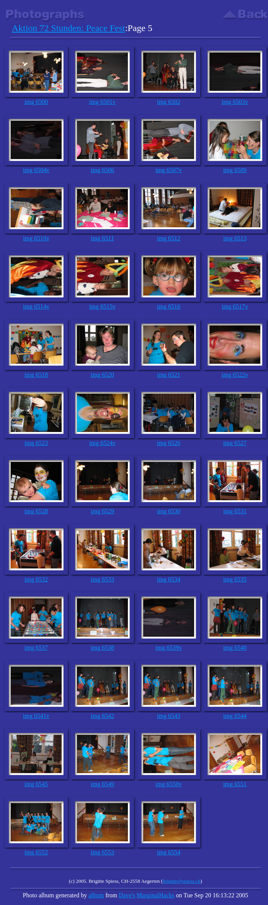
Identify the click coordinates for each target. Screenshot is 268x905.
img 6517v (235, 306)
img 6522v (235, 374)
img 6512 (168, 238)
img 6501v (102, 102)
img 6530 (168, 511)
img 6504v (36, 170)
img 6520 (102, 374)
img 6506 (102, 170)
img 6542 (102, 716)
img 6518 (36, 374)
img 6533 (102, 579)
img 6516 (168, 306)
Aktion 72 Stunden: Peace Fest (68, 28)
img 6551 (235, 784)
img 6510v (36, 238)
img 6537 (36, 647)
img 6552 (36, 852)
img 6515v (102, 306)
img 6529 (102, 511)
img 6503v (235, 102)
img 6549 (102, 784)
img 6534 (168, 579)
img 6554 (168, 852)
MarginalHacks (155, 895)
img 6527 (235, 443)
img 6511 (102, 238)
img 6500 (36, 102)
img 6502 (168, 102)
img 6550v (168, 784)
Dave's (127, 895)
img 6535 (235, 579)
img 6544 (235, 716)
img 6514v (36, 306)
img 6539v (168, 647)
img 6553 (102, 852)
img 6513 (235, 238)
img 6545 (36, 784)
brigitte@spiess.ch (182, 881)
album (96, 895)
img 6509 (235, 170)
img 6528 (36, 511)
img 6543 (168, 716)
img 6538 (102, 647)
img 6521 (168, 374)
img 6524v (102, 443)
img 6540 (235, 647)
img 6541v (36, 716)
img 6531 (235, 511)
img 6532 (36, 579)
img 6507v (168, 170)
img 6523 (36, 443)
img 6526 (168, 443)
